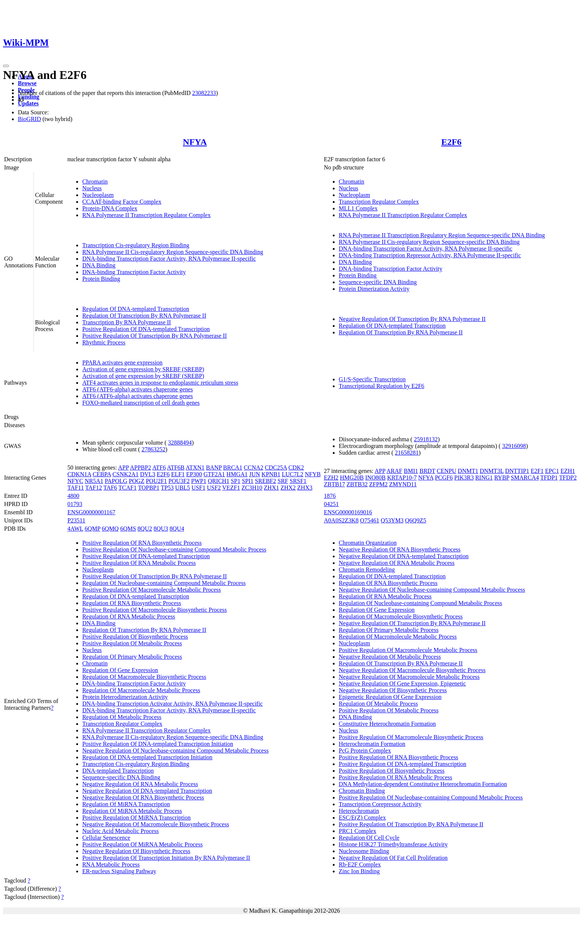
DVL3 (147, 474)
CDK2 (296, 467)
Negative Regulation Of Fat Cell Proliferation (393, 858)
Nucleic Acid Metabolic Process (120, 831)
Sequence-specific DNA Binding (378, 282)
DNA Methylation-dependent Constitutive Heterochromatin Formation (423, 784)
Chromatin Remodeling (367, 569)
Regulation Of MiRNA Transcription (126, 804)
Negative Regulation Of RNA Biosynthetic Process (143, 797)
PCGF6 (444, 477)
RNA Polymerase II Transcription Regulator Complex (146, 215)
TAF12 (93, 487)
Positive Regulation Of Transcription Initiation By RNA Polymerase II (166, 858)
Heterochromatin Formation (372, 744)
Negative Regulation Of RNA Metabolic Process (140, 784)
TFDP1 (549, 477)
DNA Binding (98, 265)
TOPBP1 (149, 487)
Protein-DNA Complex (109, 208)
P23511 (76, 520)
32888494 (180, 442)
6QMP (92, 528)
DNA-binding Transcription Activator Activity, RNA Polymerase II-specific (172, 703)
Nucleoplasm (97, 195)
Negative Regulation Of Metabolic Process (390, 657)
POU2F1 (156, 481)
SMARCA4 (525, 477)
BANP (214, 467)
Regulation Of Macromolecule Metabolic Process (141, 690)
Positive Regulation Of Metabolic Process (132, 643)
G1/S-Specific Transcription (372, 379)
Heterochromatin (359, 811)
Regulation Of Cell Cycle (369, 837)
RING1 (484, 477)
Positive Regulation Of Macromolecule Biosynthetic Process (154, 610)
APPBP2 (140, 467)
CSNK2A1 (125, 474)
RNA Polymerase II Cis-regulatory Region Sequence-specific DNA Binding (172, 252)
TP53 (167, 487)
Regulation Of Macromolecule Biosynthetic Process (144, 677)
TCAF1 (128, 487)
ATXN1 (195, 467)
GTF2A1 (214, 474)
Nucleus (92, 188)
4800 (73, 496)
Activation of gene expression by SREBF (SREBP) (143, 369)
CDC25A (276, 467)
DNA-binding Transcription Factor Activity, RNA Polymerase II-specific (169, 258)
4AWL (75, 528)
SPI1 (247, 481)
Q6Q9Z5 (415, 520)
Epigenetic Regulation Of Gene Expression (390, 697)
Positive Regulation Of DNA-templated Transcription (146, 329)
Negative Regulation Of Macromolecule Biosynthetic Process (155, 824)
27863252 (153, 449)
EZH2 (331, 477)
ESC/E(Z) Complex (362, 817)
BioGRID (29, 119)
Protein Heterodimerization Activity (125, 697)
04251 (331, 504)
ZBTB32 (357, 484)
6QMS (128, 528)
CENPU (446, 471)
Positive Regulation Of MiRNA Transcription (136, 817)
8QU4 (177, 528)
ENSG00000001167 (91, 512)
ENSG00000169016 (348, 512)
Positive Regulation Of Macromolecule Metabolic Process (151, 589)
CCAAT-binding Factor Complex (121, 201)
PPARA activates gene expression (122, 362)
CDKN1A (79, 474)
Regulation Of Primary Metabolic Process (132, 657)
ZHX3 (304, 487)
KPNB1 (270, 474)
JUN (254, 474)
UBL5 (182, 487)
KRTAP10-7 (402, 477)
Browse (27, 83)
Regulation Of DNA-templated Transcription (135, 309)
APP (123, 467)
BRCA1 (232, 467)
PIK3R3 (464, 477)
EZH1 (567, 471)
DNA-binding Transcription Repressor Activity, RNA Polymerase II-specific (430, 255)
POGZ (136, 481)
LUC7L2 (292, 474)
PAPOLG (116, 481)
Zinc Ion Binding (359, 871)
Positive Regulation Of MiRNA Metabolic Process (142, 844)
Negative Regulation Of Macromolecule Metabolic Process (409, 677)
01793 (74, 504)
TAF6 (110, 487)
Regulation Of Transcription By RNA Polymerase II (144, 315)
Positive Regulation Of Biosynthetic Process (135, 636)
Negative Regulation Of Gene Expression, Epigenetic (402, 683)
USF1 (198, 487)
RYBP (501, 477)
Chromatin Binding (362, 791)
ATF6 (159, 467)
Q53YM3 (392, 520)
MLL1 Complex (358, 208)
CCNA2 (253, 467)
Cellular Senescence (106, 837)
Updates (28, 103)
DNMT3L (491, 471)
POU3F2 (179, 481)
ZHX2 (288, 487)
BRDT (427, 471)
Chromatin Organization (368, 543)
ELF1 (177, 474)
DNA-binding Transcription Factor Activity (134, 272)
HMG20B (352, 477)
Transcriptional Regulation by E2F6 (381, 386)
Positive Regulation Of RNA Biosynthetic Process (142, 543)
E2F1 (537, 471)
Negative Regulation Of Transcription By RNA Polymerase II (412, 319)
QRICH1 (218, 481)
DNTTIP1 (517, 471)
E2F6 (451, 142)
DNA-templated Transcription (118, 770)
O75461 (369, 520)
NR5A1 (94, 481)
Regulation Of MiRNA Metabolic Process (132, 811)
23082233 (204, 93)
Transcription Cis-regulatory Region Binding (135, 245)
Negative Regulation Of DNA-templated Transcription (147, 791)
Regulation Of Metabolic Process (121, 717)
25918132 (426, 439)
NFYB (313, 474)
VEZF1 (231, 487)
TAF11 (75, 487)
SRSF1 (298, 481)
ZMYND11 (403, 484)
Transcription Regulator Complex (379, 201)
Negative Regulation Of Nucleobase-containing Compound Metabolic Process (175, 750)
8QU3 (161, 528)
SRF (283, 481)
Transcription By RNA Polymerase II (126, 322)
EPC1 (552, 471)
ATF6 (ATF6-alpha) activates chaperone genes (137, 389)
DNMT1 (468, 471)
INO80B (375, 477)
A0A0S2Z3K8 (341, 520)
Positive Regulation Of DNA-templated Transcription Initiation (157, 744)
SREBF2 (265, 481)
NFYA (195, 142)
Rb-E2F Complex (360, 864)
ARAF (394, 471)
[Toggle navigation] (6, 66)
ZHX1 (271, 487)
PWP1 (198, 481)
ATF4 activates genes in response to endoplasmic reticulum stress (160, 382)
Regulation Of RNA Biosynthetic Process (131, 603)
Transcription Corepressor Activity (380, 804)
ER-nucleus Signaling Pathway (119, 871)
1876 (330, 496)
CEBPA (102, 474)
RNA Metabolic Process (111, 864)
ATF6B (175, 467)
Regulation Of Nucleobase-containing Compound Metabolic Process (163, 583)
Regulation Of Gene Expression (120, 670)
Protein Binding (101, 279)
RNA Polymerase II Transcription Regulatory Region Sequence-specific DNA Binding (442, 235)
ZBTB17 (334, 484)
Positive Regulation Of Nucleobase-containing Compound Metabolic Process (174, 549)
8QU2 (145, 528)
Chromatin (94, 181)
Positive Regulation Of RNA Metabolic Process (139, 563)
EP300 (194, 474)
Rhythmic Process (103, 342)
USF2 (213, 487)
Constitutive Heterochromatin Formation (387, 724)
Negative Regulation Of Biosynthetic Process (136, 851)
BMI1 (411, 471)
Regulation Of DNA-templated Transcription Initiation (147, 757)
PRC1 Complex (357, 831)
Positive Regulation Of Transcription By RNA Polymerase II (154, 336)
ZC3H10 (252, 487)
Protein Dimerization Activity (374, 289)
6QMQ (110, 528)
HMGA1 (237, 474)
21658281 (407, 452)
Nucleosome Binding (364, 851)
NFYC (75, 481)
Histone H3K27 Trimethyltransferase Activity (393, 844)
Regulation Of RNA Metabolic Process (128, 616)
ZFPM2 (378, 484)
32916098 (514, 446)
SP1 (236, 481)
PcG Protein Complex (365, 750)
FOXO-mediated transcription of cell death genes (141, 403)
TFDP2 (568, 477)
